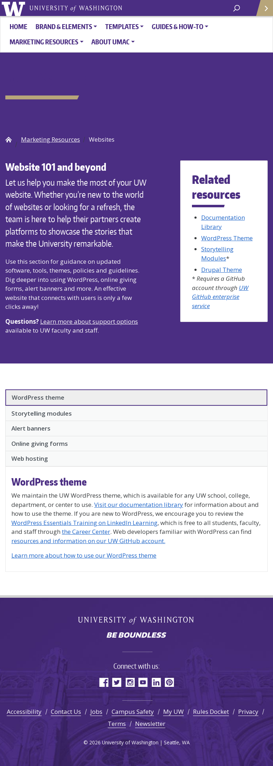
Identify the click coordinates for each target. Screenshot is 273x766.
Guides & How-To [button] (177, 26)
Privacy (248, 711)
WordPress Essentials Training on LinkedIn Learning (84, 523)
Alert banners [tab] (30, 428)
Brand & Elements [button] (64, 26)
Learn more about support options (89, 321)
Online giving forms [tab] (39, 443)
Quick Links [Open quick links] (262, 11)
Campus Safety (133, 711)
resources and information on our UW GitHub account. (88, 541)
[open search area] (237, 7)
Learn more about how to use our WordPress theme (83, 555)
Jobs (96, 711)
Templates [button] (122, 26)
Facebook (103, 682)
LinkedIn (156, 682)
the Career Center (86, 531)
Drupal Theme (221, 270)
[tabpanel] (136, 517)
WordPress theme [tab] (38, 397)
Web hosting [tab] (29, 458)
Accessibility (24, 711)
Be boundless (136, 635)
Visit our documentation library (138, 504)
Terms (117, 724)
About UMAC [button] (110, 42)
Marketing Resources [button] (44, 42)
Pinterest (169, 682)
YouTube (143, 682)
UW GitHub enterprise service (220, 297)
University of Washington (15, 8)
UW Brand (8, 139)
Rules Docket (211, 711)
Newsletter (150, 724)
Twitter (117, 682)
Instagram (130, 682)
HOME (18, 26)
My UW (173, 711)
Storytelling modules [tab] (41, 413)
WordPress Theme (227, 238)
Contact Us (66, 711)
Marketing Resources (50, 139)
